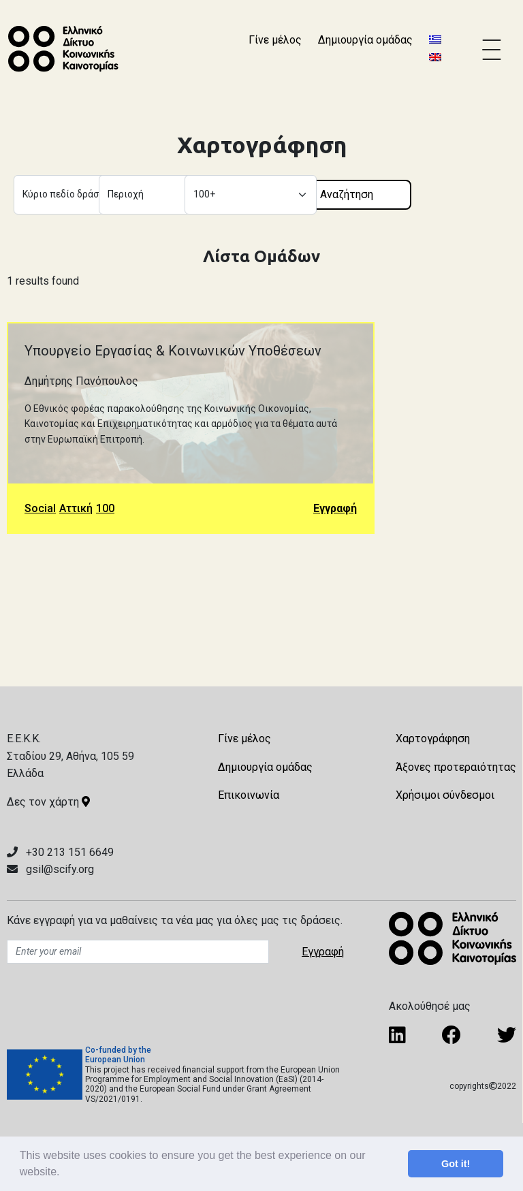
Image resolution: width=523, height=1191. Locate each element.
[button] (65, 1173)
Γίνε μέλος (275, 39)
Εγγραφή (335, 508)
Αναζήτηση (346, 194)
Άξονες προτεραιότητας (456, 767)
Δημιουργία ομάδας (365, 39)
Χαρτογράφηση (433, 738)
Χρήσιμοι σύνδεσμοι (445, 795)
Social (40, 508)
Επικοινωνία (248, 795)
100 (105, 508)
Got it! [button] (455, 1163)
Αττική (76, 508)
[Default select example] (80, 195)
